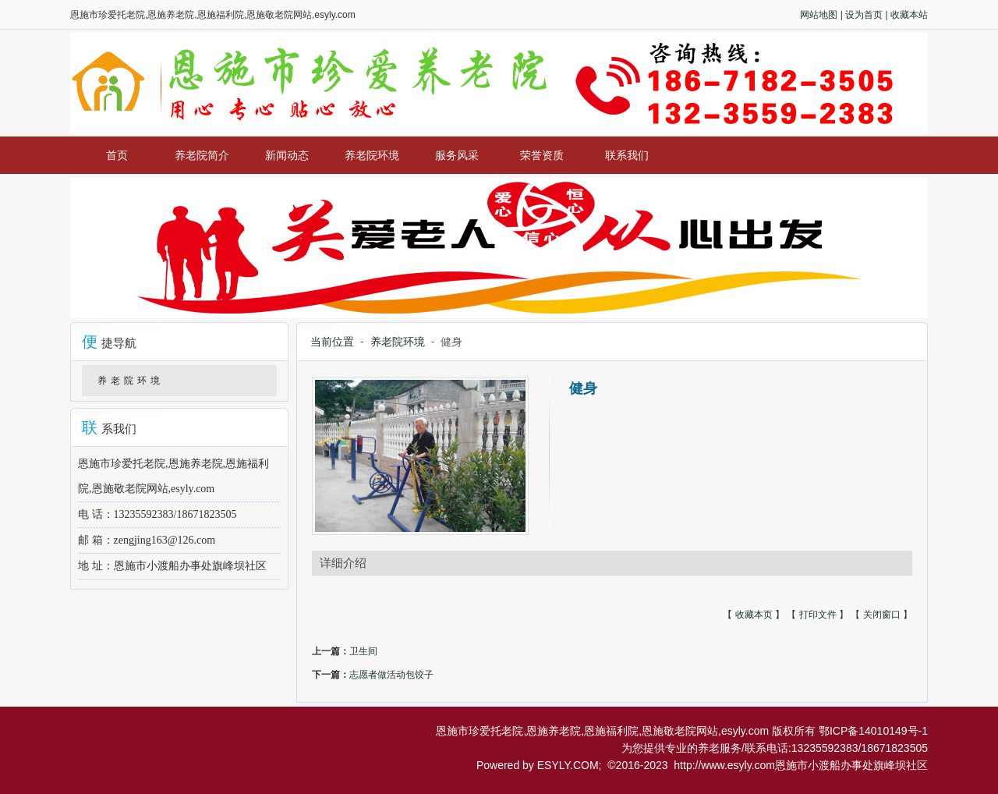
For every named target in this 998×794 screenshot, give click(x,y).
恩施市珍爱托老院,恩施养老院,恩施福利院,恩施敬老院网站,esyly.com (602, 731)
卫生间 (363, 651)
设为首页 (864, 14)
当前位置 (332, 341)
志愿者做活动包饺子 (391, 674)
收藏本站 (909, 14)
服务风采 (457, 155)
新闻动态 (287, 155)
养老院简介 (202, 155)
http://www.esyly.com (724, 765)
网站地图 (818, 14)
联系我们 (627, 155)
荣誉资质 (542, 155)
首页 (117, 155)
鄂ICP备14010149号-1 (873, 731)
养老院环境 (372, 155)
